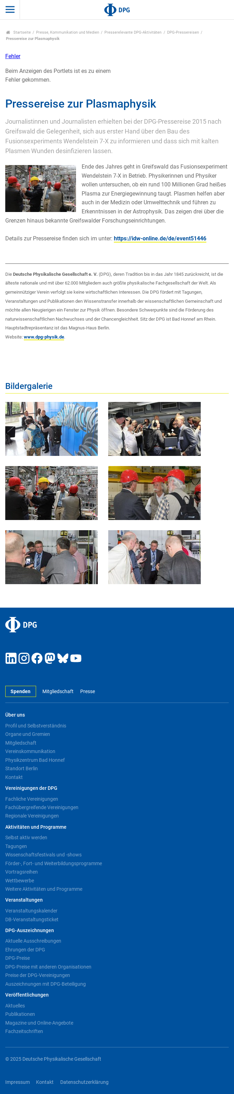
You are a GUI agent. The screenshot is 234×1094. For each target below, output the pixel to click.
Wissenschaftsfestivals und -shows (43, 854)
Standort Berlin (21, 768)
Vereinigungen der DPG (31, 788)
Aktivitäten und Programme (36, 827)
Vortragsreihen (21, 872)
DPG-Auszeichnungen (29, 931)
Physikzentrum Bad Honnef (35, 760)
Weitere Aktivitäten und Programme (43, 889)
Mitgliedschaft (58, 692)
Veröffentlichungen (27, 995)
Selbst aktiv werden (26, 837)
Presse (87, 692)
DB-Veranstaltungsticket (31, 919)
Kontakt (14, 777)
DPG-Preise (17, 958)
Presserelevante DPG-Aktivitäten (132, 32)
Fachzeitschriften (24, 1031)
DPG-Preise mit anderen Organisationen (48, 967)
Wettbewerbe (19, 880)
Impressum (17, 1082)
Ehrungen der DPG (25, 949)
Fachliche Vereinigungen (31, 799)
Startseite (18, 32)
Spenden (20, 692)
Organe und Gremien (27, 734)
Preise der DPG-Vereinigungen (37, 975)
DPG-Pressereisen (183, 32)
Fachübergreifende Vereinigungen (41, 807)
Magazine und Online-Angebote (39, 1023)
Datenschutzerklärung (84, 1082)
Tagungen (16, 846)
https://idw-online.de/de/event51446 (160, 238)
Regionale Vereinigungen (32, 816)
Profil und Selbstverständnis (35, 726)
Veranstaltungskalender (31, 911)
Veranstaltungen (24, 900)
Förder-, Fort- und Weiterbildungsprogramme (53, 863)
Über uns (15, 715)
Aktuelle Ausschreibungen (33, 941)
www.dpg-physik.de (44, 337)
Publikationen (20, 1014)
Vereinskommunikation (30, 751)
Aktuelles (15, 1005)
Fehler (12, 56)
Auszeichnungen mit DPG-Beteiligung (45, 984)
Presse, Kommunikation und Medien (67, 32)
